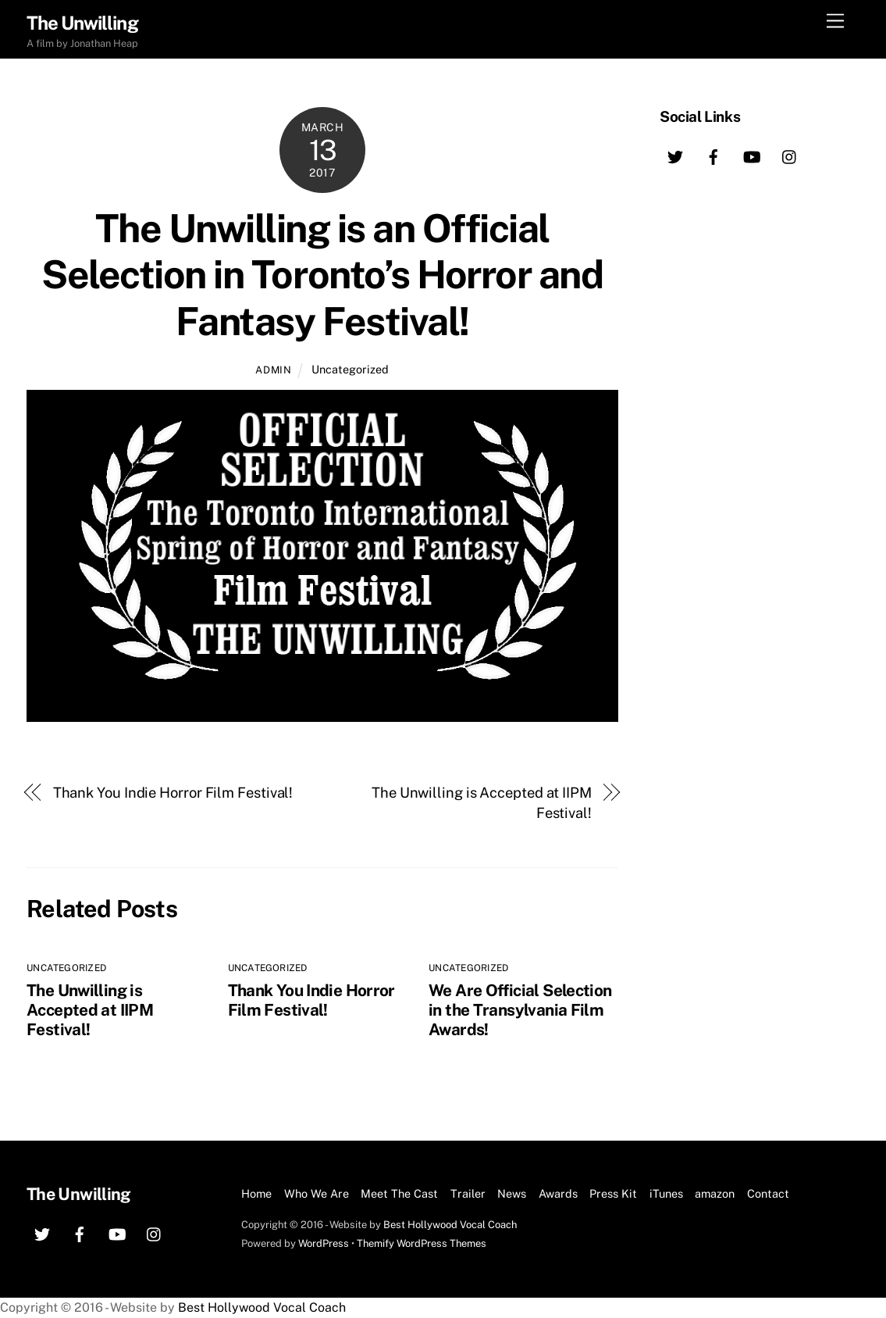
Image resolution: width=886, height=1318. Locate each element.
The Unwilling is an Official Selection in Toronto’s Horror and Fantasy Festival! (322, 274)
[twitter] (675, 155)
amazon (715, 1193)
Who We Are (316, 1193)
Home (256, 1193)
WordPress (323, 1243)
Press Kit (613, 1193)
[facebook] (713, 155)
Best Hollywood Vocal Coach (450, 1224)
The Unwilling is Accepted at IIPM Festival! (482, 802)
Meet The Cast (399, 1193)
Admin (273, 370)
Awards (558, 1193)
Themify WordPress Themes (421, 1243)
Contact (768, 1193)
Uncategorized (350, 369)
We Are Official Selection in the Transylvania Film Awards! (520, 1009)
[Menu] (835, 21)
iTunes (666, 1193)
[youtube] (751, 155)
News (511, 1193)
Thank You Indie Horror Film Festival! (173, 792)
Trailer (468, 1193)
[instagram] (790, 155)
